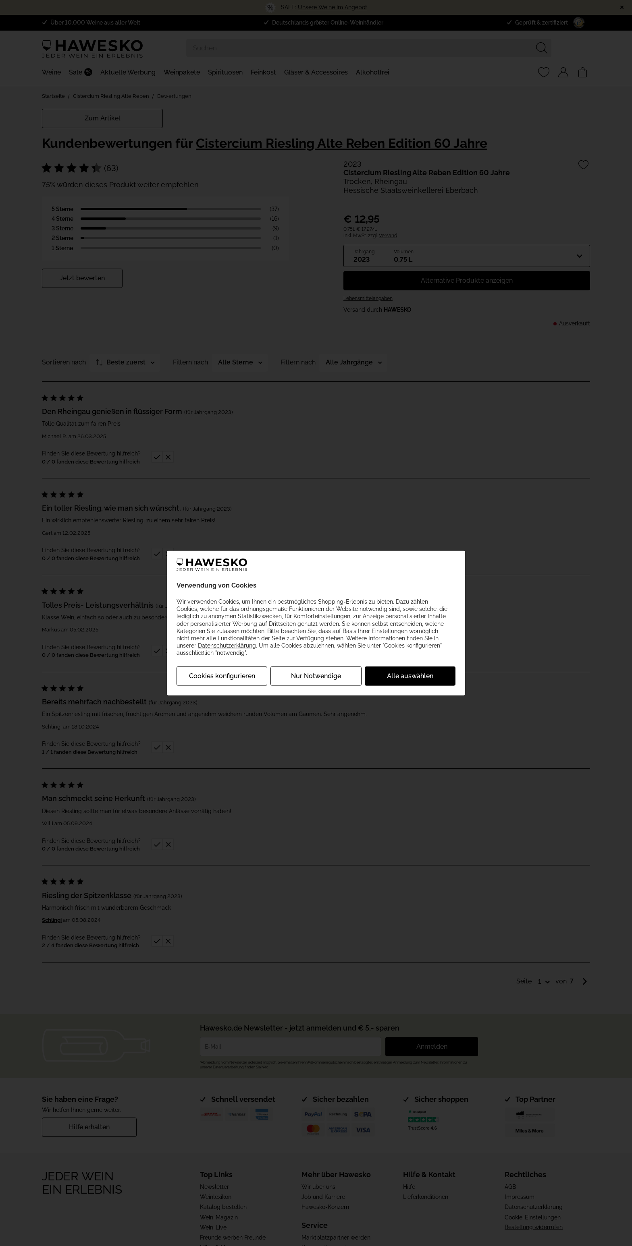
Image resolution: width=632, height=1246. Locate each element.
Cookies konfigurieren (222, 675)
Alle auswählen (410, 675)
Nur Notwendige (316, 675)
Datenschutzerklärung (227, 645)
